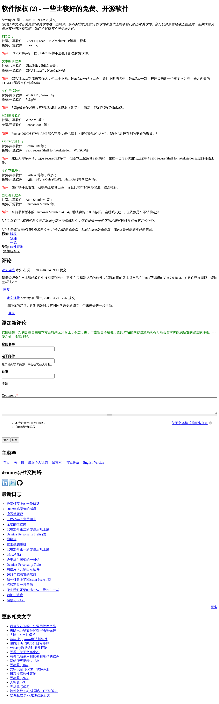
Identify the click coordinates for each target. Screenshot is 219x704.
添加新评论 (11, 251)
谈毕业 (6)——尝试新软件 (29, 642)
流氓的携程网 (16, 527)
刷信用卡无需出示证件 (23, 572)
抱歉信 (11, 542)
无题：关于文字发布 (25, 655)
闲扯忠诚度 (15, 598)
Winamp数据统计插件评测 (28, 651)
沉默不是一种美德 (20, 588)
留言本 (57, 465)
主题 (5, 383)
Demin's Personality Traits (24, 567)
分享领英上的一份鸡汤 (23, 507)
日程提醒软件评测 (23, 676)
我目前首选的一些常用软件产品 (33, 629)
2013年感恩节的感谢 (21, 577)
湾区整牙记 (15, 517)
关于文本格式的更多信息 (190, 426)
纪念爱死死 (15, 557)
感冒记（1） (16, 603)
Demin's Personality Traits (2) (26, 537)
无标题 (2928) (19, 685)
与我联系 (72, 465)
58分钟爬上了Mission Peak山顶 (29, 582)
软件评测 (16, 247)
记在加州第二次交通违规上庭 (28, 532)
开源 (13, 242)
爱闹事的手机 (16, 547)
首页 (5, 372)
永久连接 (8, 270)
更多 (214, 610)
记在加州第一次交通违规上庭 (28, 552)
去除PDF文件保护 (23, 638)
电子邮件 (8, 356)
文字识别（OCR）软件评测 (30, 672)
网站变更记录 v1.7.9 (24, 664)
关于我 (19, 465)
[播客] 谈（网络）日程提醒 (29, 646)
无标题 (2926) (19, 689)
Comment (10, 395)
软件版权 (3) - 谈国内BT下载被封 (34, 694)
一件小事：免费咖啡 (21, 522)
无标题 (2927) (19, 681)
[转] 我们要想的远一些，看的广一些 (33, 593)
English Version (93, 465)
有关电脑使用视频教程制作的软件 (34, 659)
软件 (13, 238)
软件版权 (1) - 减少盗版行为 (30, 698)
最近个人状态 (38, 465)
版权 (13, 234)
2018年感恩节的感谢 (21, 512)
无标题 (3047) (19, 668)
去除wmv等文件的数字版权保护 (33, 633)
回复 (6, 289)
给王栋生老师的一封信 (23, 562)
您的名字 (8, 344)
